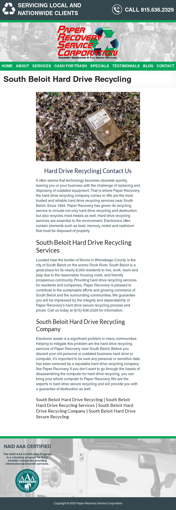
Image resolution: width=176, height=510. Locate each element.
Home (7, 66)
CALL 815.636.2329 (149, 10)
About (22, 66)
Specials (99, 66)
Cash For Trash (70, 66)
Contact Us (117, 170)
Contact (165, 66)
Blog (148, 66)
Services (41, 66)
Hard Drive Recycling (72, 170)
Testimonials (126, 66)
